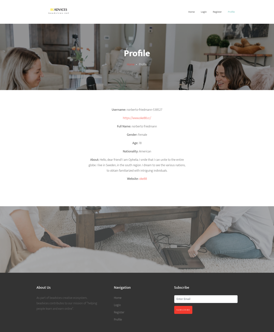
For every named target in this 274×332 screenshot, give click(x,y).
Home (191, 12)
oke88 (143, 178)
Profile (231, 12)
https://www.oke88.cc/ (137, 118)
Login (204, 12)
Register (217, 12)
